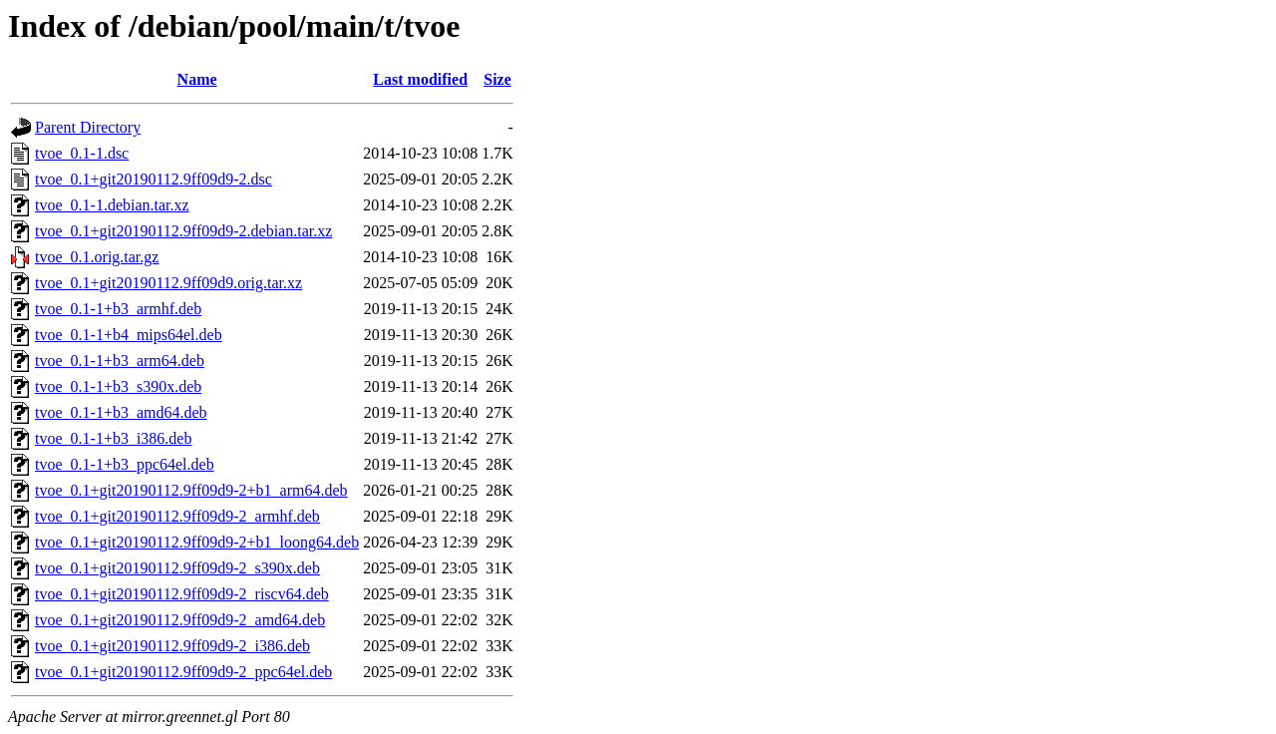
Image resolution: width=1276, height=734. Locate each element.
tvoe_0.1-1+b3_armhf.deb (118, 308)
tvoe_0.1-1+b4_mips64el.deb (128, 334)
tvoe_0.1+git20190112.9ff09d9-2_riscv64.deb (182, 593)
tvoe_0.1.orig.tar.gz (97, 256)
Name (197, 79)
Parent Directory (88, 127)
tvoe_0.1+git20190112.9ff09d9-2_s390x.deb (177, 567)
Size (497, 79)
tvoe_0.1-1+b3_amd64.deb (121, 412)
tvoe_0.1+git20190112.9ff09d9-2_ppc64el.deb (183, 671)
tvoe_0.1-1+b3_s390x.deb (118, 386)
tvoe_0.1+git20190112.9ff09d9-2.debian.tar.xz (183, 230)
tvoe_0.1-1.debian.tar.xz (112, 204)
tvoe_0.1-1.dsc (82, 153)
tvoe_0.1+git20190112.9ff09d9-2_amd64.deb (180, 619)
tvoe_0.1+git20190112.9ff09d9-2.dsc (153, 179)
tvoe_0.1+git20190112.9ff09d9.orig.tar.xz (168, 282)
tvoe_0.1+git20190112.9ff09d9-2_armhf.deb (177, 516)
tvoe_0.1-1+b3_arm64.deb (119, 360)
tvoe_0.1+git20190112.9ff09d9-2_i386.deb (172, 645)
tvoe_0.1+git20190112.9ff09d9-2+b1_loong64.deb (197, 542)
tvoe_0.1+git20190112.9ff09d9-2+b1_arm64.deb (191, 490)
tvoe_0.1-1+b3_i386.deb (113, 438)
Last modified (420, 79)
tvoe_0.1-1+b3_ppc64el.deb (124, 464)
